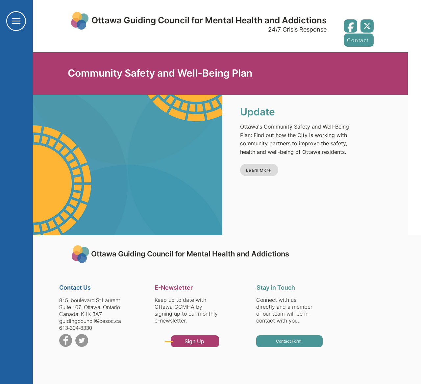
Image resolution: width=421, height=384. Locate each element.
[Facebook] (350, 26)
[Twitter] (81, 340)
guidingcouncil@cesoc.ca (90, 321)
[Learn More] (259, 170)
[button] (16, 21)
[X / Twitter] (367, 26)
